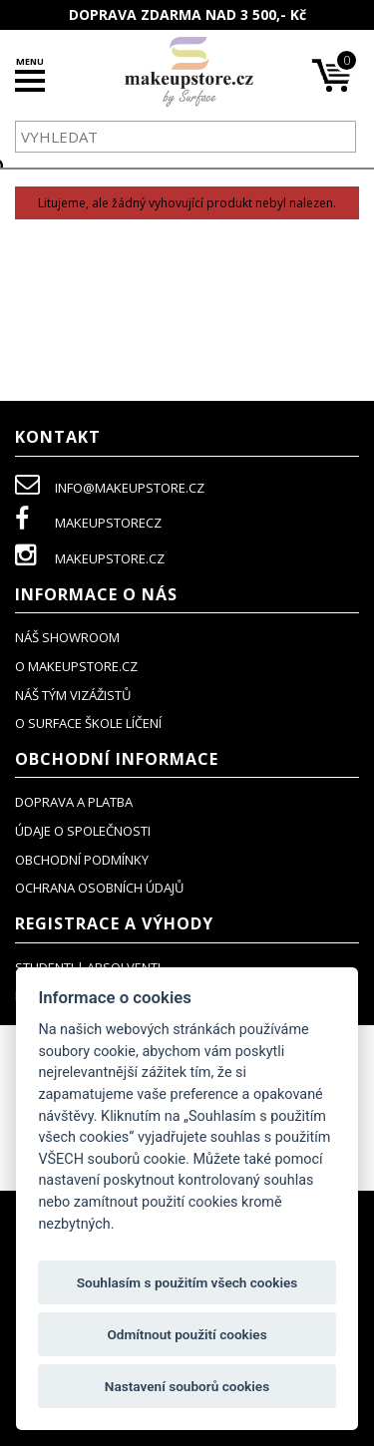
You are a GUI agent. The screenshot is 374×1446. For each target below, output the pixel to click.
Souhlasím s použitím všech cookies (187, 1282)
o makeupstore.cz (76, 666)
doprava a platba (74, 802)
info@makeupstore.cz (109, 488)
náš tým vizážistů (73, 695)
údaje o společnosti (83, 831)
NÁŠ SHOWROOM (67, 637)
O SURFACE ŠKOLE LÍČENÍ (88, 723)
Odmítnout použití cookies (186, 1334)
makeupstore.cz (90, 558)
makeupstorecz (88, 523)
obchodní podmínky (82, 860)
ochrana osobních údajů (99, 888)
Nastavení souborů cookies (187, 1386)
